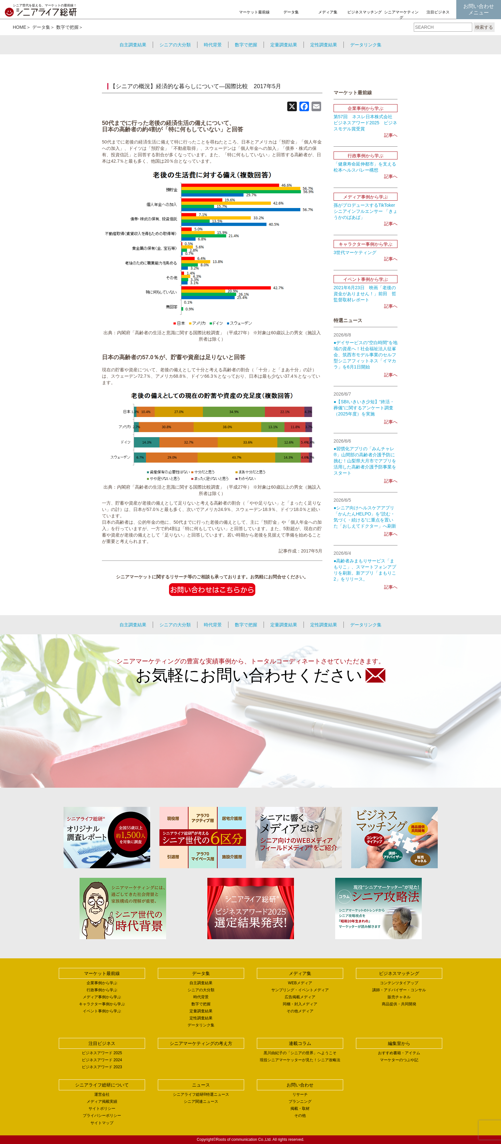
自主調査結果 (132, 44)
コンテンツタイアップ (399, 983)
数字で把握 (67, 27)
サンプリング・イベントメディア (300, 990)
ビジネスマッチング (364, 12)
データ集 (291, 12)
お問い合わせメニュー (478, 9)
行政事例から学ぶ (102, 990)
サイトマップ (101, 1123)
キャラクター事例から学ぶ (102, 1004)
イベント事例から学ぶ (102, 1011)
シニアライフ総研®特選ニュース (201, 1094)
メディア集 (327, 12)
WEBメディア (300, 983)
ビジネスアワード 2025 (102, 1053)
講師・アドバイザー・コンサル (399, 990)
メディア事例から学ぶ (102, 997)
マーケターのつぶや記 (399, 1060)
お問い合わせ (300, 1084)
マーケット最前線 (254, 12)
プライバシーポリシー (102, 1115)
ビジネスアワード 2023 (102, 1067)
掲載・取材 (300, 1108)
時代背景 (213, 44)
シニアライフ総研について (102, 1084)
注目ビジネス (438, 12)
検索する (484, 27)
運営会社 (102, 1094)
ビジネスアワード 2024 (102, 1060)
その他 (300, 1115)
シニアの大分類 (175, 44)
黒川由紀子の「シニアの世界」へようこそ (300, 1053)
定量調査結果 (283, 44)
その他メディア (300, 1011)
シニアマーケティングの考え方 (401, 17)
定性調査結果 (323, 44)
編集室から (399, 1043)
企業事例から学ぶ (102, 983)
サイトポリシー (102, 1108)
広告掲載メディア (300, 997)
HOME (19, 27)
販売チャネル (399, 997)
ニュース (201, 1084)
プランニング (300, 1101)
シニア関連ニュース (201, 1101)
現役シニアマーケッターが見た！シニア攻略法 (300, 1060)
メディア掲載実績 (102, 1101)
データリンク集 (366, 44)
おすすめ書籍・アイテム (399, 1053)
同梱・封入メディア (300, 1004)
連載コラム (300, 1043)
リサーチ (300, 1094)
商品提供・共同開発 (399, 1004)
